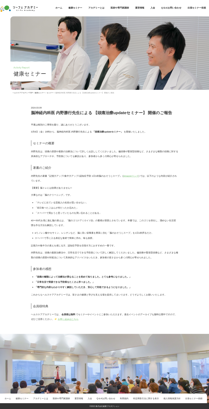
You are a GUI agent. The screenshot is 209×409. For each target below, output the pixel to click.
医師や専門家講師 (120, 7)
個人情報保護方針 (172, 398)
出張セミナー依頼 (197, 7)
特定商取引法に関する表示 (146, 398)
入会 (152, 7)
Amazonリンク (131, 176)
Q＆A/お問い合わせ (171, 7)
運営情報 (139, 7)
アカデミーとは (96, 7)
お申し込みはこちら (68, 319)
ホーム (58, 7)
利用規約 (124, 398)
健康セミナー (75, 7)
